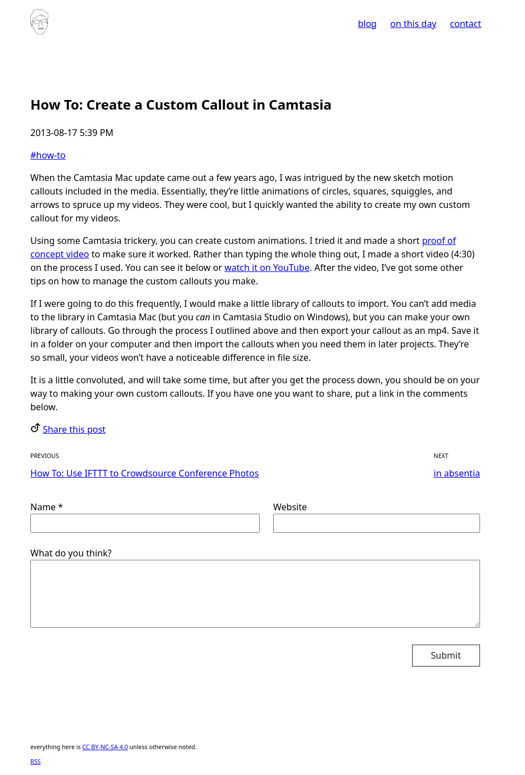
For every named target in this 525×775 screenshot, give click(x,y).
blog (367, 23)
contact (465, 23)
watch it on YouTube (267, 267)
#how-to (48, 155)
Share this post (74, 429)
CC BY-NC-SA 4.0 (105, 747)
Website (376, 517)
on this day (413, 23)
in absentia (457, 473)
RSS (35, 761)
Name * (145, 517)
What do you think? (255, 587)
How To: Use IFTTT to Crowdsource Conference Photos (144, 473)
